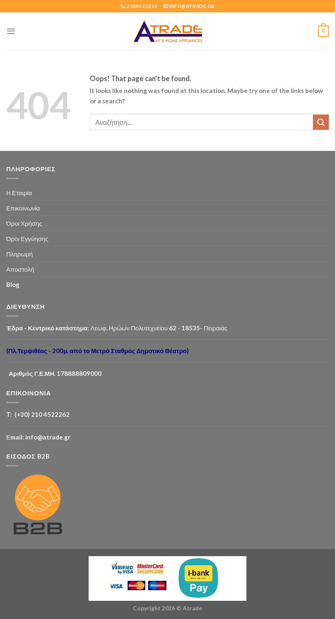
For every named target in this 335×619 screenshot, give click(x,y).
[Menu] (11, 31)
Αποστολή (20, 269)
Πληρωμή (19, 254)
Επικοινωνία (23, 208)
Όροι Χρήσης (24, 223)
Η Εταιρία (19, 192)
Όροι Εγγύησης (27, 238)
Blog (12, 284)
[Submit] (321, 122)
